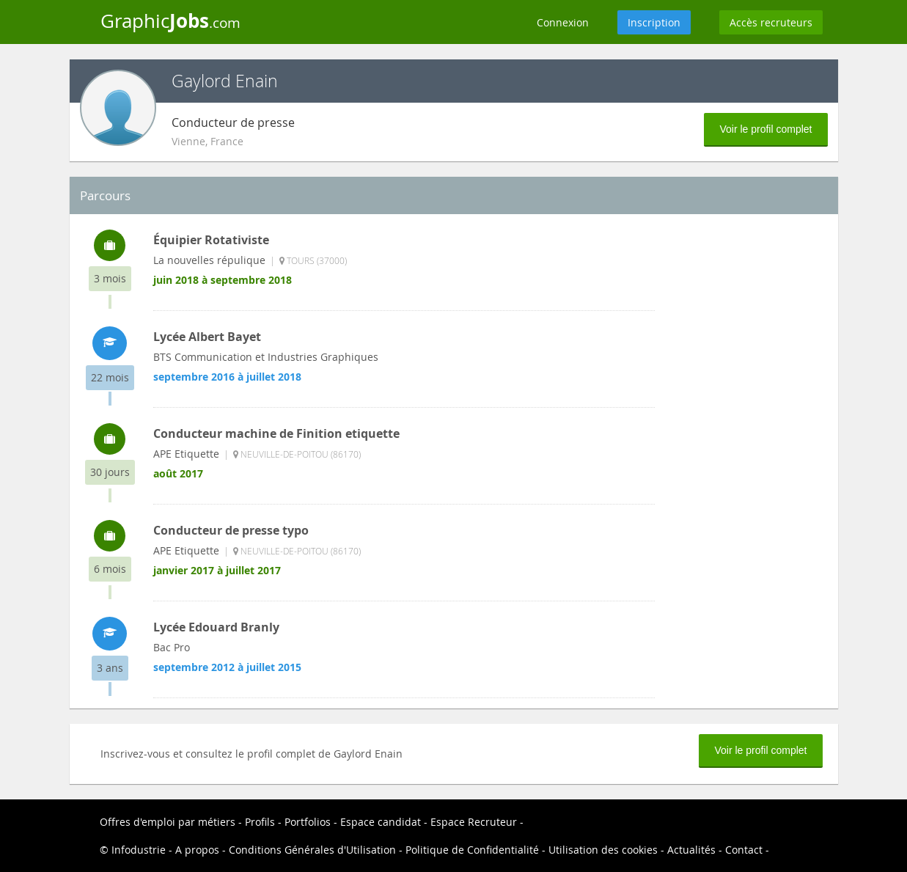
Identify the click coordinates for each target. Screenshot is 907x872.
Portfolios (307, 822)
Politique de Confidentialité (472, 850)
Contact (744, 850)
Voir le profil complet (765, 129)
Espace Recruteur (473, 822)
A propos (197, 850)
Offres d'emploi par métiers (167, 822)
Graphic (170, 20)
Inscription (654, 22)
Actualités (691, 850)
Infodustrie (138, 850)
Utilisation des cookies (603, 850)
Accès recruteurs (771, 22)
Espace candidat (380, 822)
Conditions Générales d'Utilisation (312, 850)
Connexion (563, 22)
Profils (260, 822)
